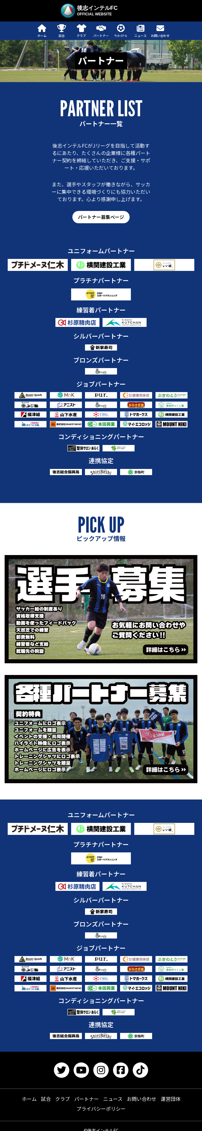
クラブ (62, 1098)
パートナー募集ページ (101, 217)
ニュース (113, 1098)
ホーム (29, 1098)
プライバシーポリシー (101, 1108)
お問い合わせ (141, 1098)
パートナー (86, 1098)
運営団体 (170, 1098)
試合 (46, 1098)
